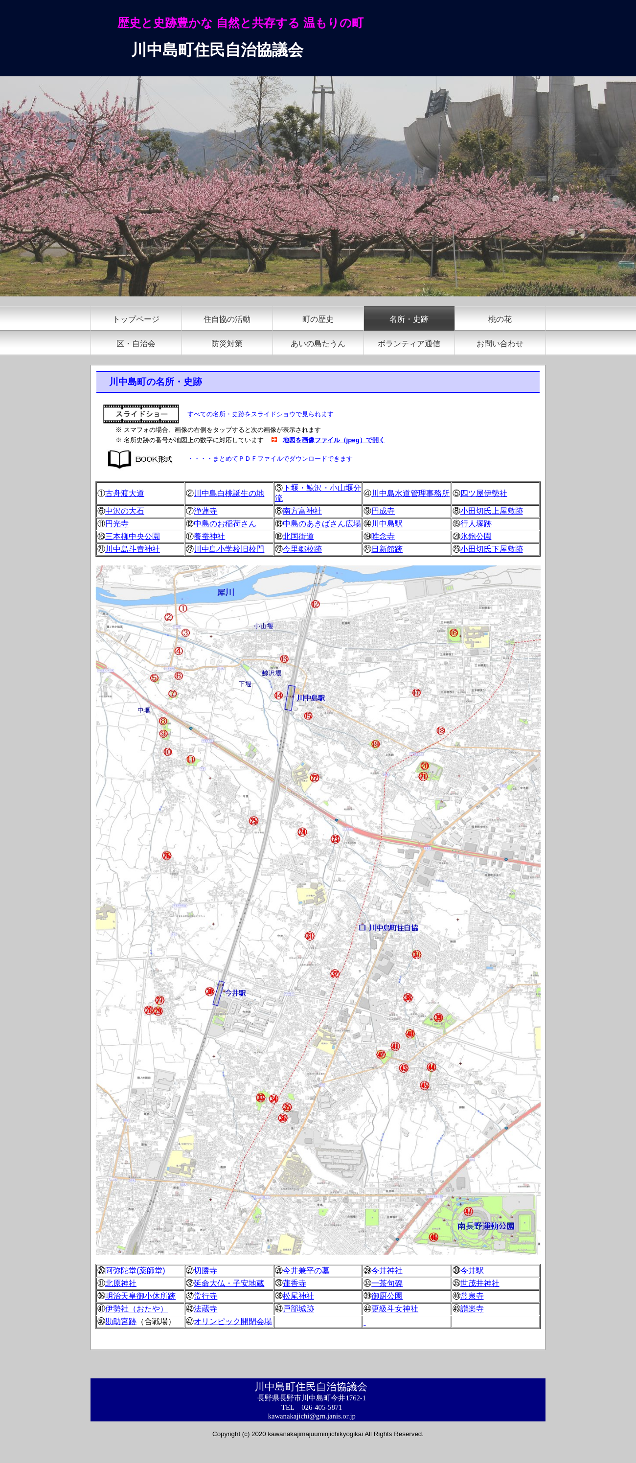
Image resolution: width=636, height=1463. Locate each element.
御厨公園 (387, 1296)
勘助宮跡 (120, 1321)
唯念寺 (383, 536)
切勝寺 (205, 1270)
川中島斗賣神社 (132, 549)
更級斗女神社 (394, 1309)
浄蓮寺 (205, 511)
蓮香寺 (294, 1283)
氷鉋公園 (476, 536)
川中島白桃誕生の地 (229, 493)
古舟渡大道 (124, 493)
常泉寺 (472, 1296)
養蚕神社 (209, 536)
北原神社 (120, 1283)
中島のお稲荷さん (225, 523)
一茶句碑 (387, 1283)
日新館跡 (387, 549)
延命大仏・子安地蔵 (229, 1283)
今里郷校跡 (302, 549)
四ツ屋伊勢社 (483, 493)
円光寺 (117, 523)
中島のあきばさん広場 (322, 523)
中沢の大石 (124, 511)
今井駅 (472, 1270)
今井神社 (387, 1270)
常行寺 (205, 1296)
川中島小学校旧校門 (229, 549)
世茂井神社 (480, 1283)
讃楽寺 (472, 1309)
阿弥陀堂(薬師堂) (135, 1270)
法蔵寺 (205, 1309)
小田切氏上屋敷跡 (491, 511)
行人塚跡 (476, 523)
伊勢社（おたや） (136, 1309)
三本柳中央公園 (132, 536)
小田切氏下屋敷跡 (491, 549)
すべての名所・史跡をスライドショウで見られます (260, 414)
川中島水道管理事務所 (410, 493)
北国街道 (298, 536)
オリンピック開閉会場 (233, 1321)
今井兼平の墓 (306, 1270)
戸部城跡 (298, 1309)
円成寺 (383, 511)
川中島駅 (387, 523)
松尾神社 (298, 1296)
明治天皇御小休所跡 (140, 1296)
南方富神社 (302, 511)
